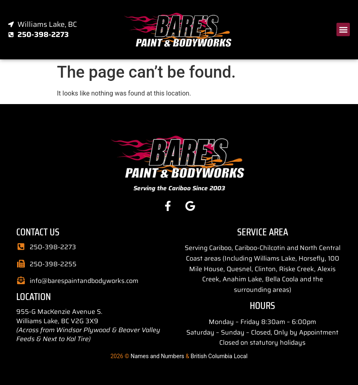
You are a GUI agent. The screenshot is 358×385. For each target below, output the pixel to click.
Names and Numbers (157, 356)
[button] (343, 29)
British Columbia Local (219, 356)
